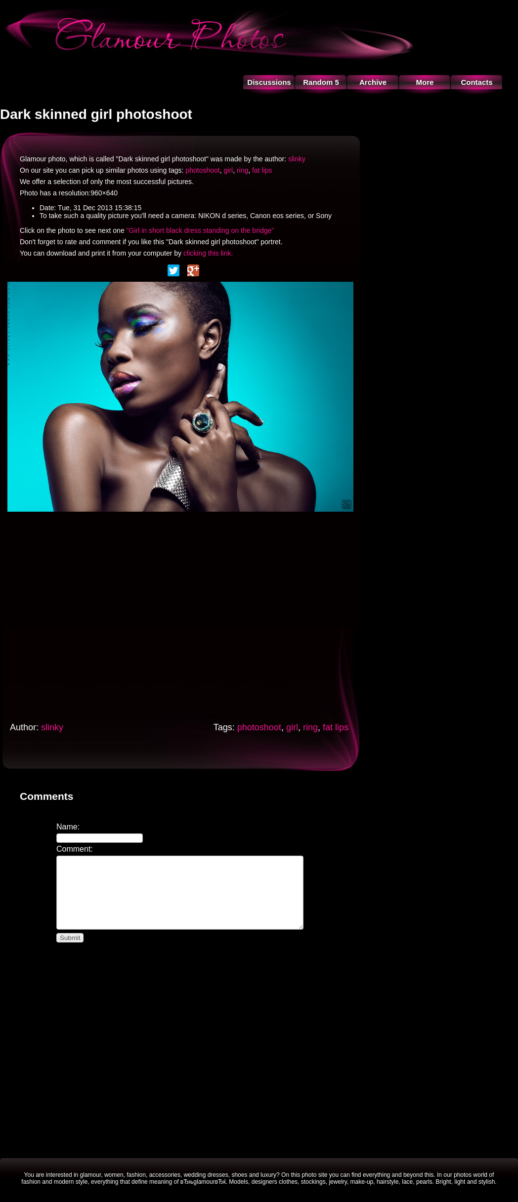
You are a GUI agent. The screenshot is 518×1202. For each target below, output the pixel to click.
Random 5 (321, 82)
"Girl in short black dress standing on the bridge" (200, 230)
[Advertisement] (92, 614)
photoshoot (202, 170)
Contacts (476, 82)
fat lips (262, 170)
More (425, 82)
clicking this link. (208, 253)
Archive (373, 82)
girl (228, 170)
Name (67, 827)
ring (242, 170)
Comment (73, 849)
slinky (296, 159)
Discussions (269, 82)
